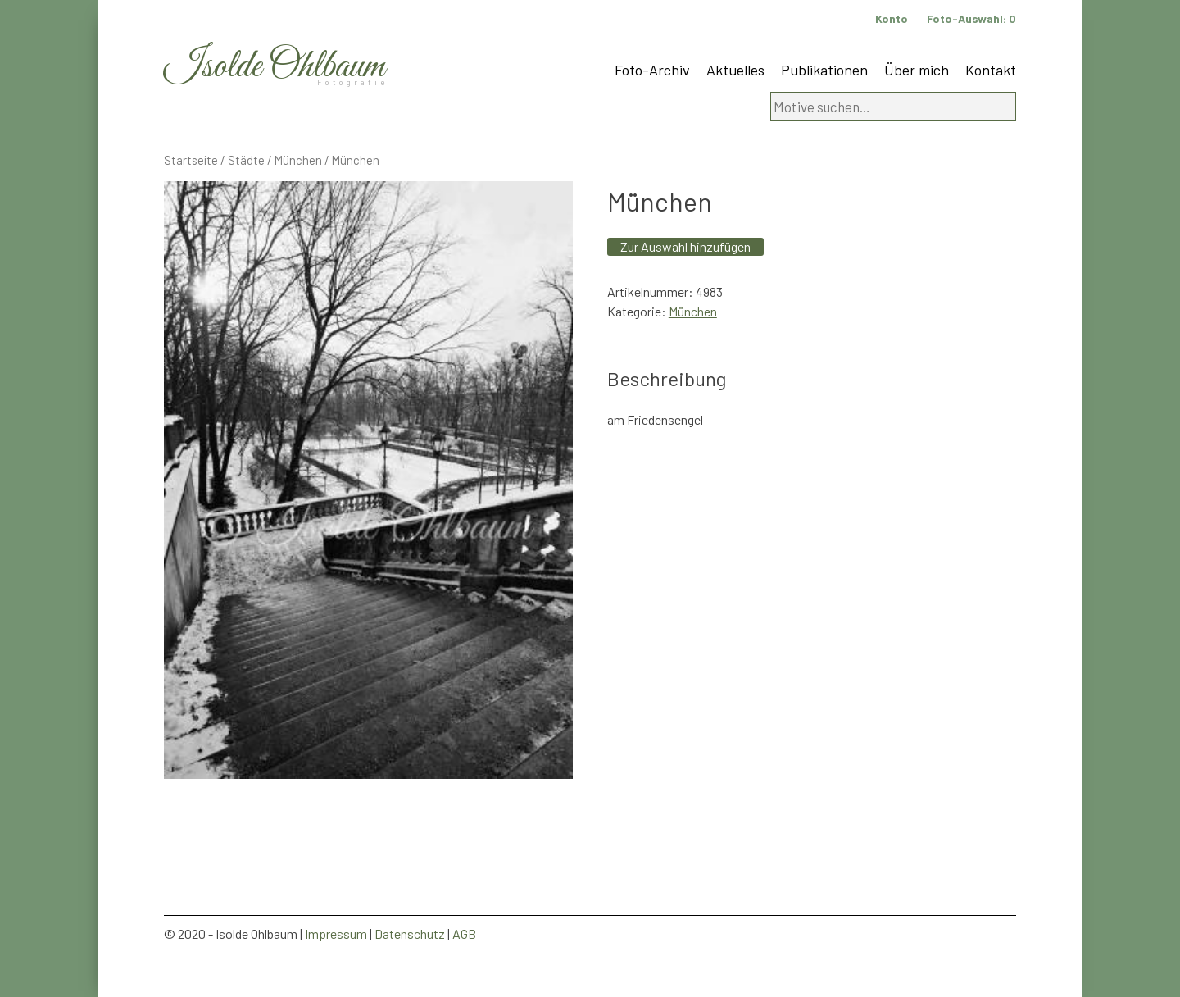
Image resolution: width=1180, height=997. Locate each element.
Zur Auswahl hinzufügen (685, 246)
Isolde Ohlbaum (274, 67)
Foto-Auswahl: (971, 18)
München (298, 160)
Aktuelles (735, 69)
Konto (891, 18)
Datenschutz (409, 933)
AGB (464, 933)
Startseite (191, 160)
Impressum (336, 933)
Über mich (916, 69)
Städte (246, 160)
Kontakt (990, 69)
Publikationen (824, 69)
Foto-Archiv (652, 69)
